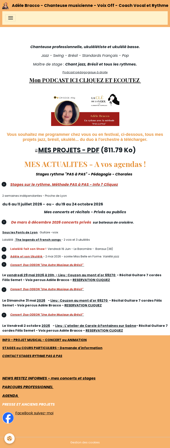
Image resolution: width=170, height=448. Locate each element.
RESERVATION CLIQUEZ (91, 280)
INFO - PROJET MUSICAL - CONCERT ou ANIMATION (44, 340)
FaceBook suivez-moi (34, 413)
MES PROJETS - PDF (68, 150)
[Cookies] (10, 438)
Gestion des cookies (85, 442)
